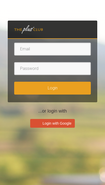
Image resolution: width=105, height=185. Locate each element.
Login (53, 88)
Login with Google (56, 123)
